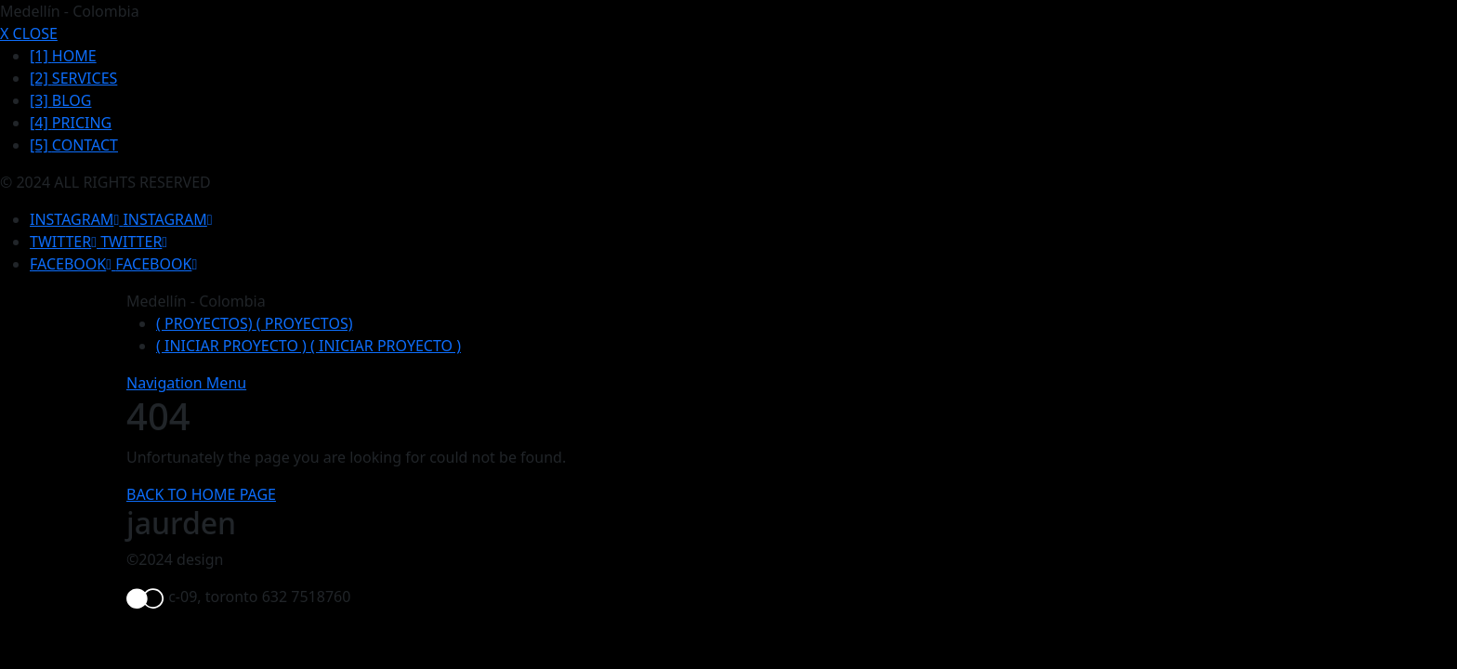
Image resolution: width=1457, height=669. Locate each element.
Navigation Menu (186, 383)
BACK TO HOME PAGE (201, 494)
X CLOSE (29, 33)
